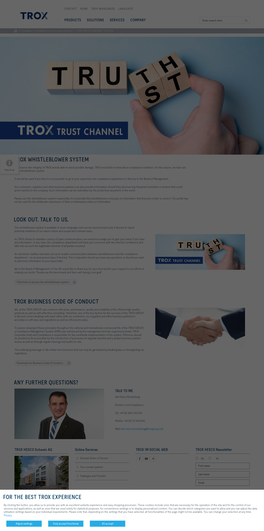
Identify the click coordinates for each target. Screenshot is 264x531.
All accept (107, 523)
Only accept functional (66, 523)
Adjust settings (24, 523)
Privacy (8, 515)
